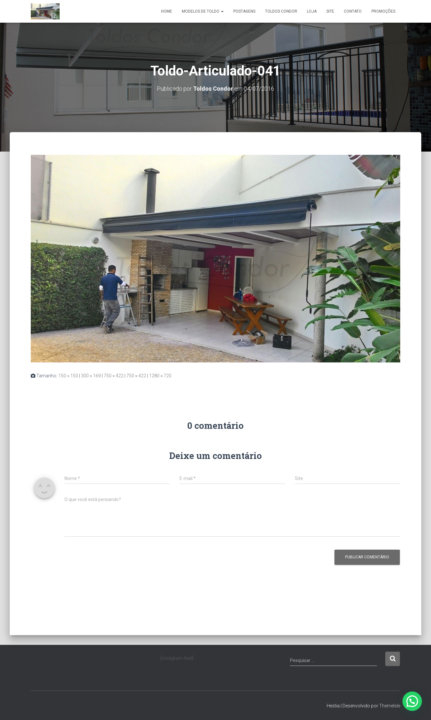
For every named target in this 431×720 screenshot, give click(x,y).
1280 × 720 (160, 375)
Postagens (244, 11)
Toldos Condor (281, 11)
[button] (412, 701)
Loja (312, 11)
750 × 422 (113, 375)
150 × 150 (68, 375)
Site (330, 11)
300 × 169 (91, 375)
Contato (353, 11)
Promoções (383, 11)
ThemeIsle (389, 705)
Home (166, 11)
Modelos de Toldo (203, 11)
